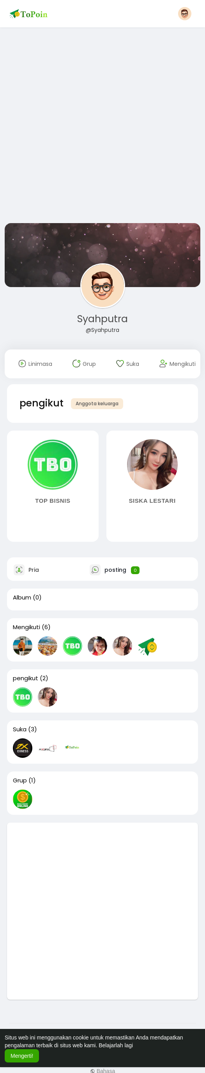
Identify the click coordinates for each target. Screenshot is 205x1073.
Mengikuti (26, 627)
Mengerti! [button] (22, 1056)
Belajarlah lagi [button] (116, 1045)
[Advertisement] (88, 126)
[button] (184, 13)
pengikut (25, 678)
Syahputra (102, 319)
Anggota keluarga (97, 403)
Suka (20, 729)
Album (22, 597)
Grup (20, 780)
